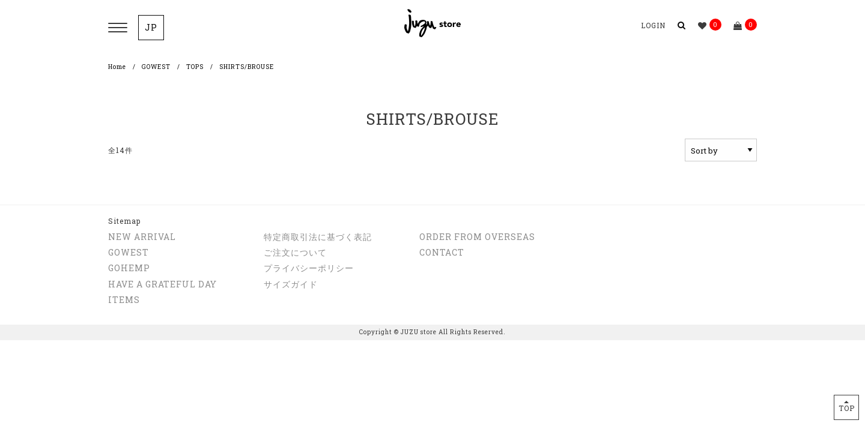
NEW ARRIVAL (142, 236)
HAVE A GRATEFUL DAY (162, 284)
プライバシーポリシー (309, 268)
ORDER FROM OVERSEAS (477, 236)
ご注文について (295, 252)
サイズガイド (291, 284)
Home (117, 67)
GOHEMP (129, 268)
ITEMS (124, 299)
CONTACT (441, 252)
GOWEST (156, 67)
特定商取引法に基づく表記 (318, 236)
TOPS (195, 67)
